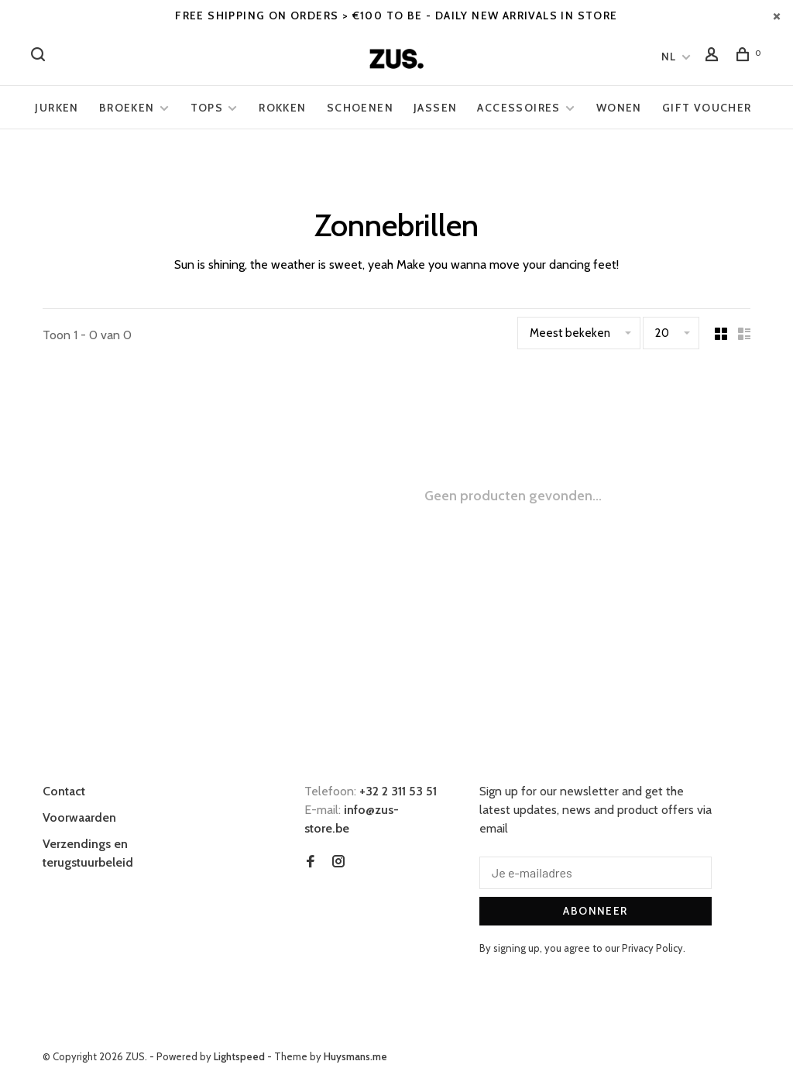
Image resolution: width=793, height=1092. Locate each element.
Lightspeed (239, 1056)
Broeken (127, 108)
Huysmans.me (355, 1056)
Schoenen (360, 108)
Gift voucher (707, 108)
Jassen (435, 108)
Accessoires (518, 108)
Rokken (282, 108)
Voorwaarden (79, 817)
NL (669, 57)
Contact (64, 791)
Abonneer (595, 911)
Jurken (56, 108)
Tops (207, 108)
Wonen (619, 108)
